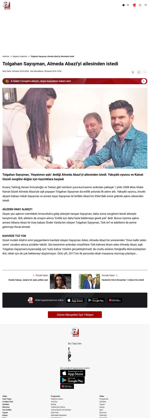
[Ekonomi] (112, 5)
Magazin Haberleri (20, 56)
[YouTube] (75, 355)
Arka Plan (55, 413)
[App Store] (75, 300)
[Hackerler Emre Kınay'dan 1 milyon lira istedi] (113, 281)
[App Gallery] (114, 300)
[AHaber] (126, 5)
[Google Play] (96, 300)
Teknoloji (103, 415)
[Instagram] (75, 353)
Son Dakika (7, 410)
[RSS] (75, 360)
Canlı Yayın (6, 399)
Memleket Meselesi (59, 415)
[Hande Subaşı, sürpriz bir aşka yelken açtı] (36, 281)
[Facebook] (75, 348)
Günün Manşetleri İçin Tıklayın (75, 314)
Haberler (5, 56)
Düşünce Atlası (57, 399)
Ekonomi (5, 407)
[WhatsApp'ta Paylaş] (138, 72)
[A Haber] (6, 5)
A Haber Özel (7, 402)
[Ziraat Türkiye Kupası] (134, 5)
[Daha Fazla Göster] (145, 72)
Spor (101, 410)
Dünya (5, 415)
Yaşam (5, 413)
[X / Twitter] (75, 351)
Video (4, 396)
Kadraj (53, 404)
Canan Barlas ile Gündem (61, 410)
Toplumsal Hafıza (58, 407)
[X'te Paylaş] (132, 72)
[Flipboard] (75, 358)
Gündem (5, 404)
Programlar (55, 396)
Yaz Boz (54, 402)
